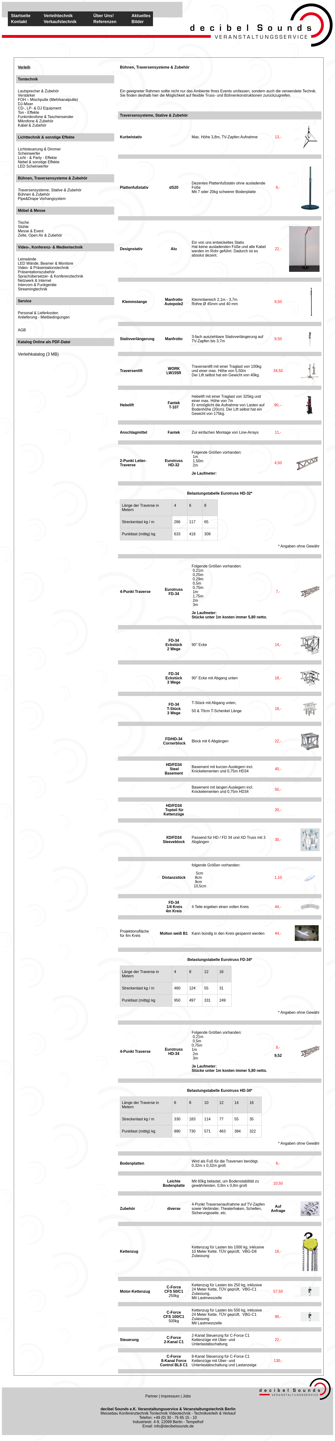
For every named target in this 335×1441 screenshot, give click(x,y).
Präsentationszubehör (36, 272)
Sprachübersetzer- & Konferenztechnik (50, 276)
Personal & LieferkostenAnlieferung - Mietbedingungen (44, 315)
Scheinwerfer (29, 153)
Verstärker (26, 95)
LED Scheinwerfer (33, 166)
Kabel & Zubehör (32, 125)
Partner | (153, 1396)
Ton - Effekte (28, 112)
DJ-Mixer (25, 104)
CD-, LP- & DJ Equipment (39, 108)
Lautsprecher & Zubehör (38, 91)
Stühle (23, 227)
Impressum (170, 1396)
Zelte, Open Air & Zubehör (40, 235)
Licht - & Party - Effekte (37, 158)
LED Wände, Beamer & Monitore (45, 263)
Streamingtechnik (32, 289)
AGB (22, 330)
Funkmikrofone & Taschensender (46, 117)
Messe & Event (31, 231)
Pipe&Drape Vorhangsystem (42, 199)
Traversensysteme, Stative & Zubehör (49, 190)
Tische (23, 222)
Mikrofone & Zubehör (35, 121)
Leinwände (27, 259)
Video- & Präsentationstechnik (43, 268)
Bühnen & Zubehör (34, 194)
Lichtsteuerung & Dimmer (39, 149)
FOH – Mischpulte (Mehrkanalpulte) (48, 100)
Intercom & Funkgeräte (37, 285)
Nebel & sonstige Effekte (38, 162)
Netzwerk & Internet (34, 280)
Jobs (187, 1396)
